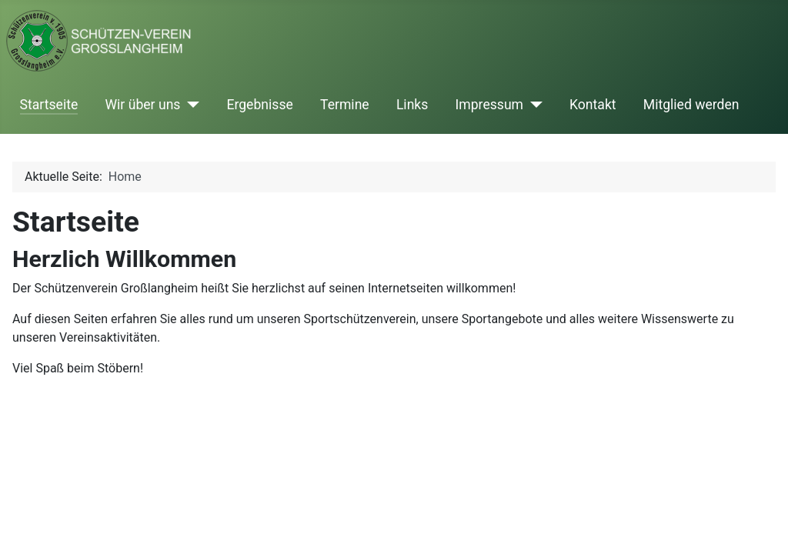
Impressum (490, 104)
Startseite (49, 104)
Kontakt (592, 104)
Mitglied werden (691, 104)
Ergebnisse (259, 104)
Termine (344, 104)
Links (412, 104)
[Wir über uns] (189, 105)
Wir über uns (142, 104)
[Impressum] (533, 105)
